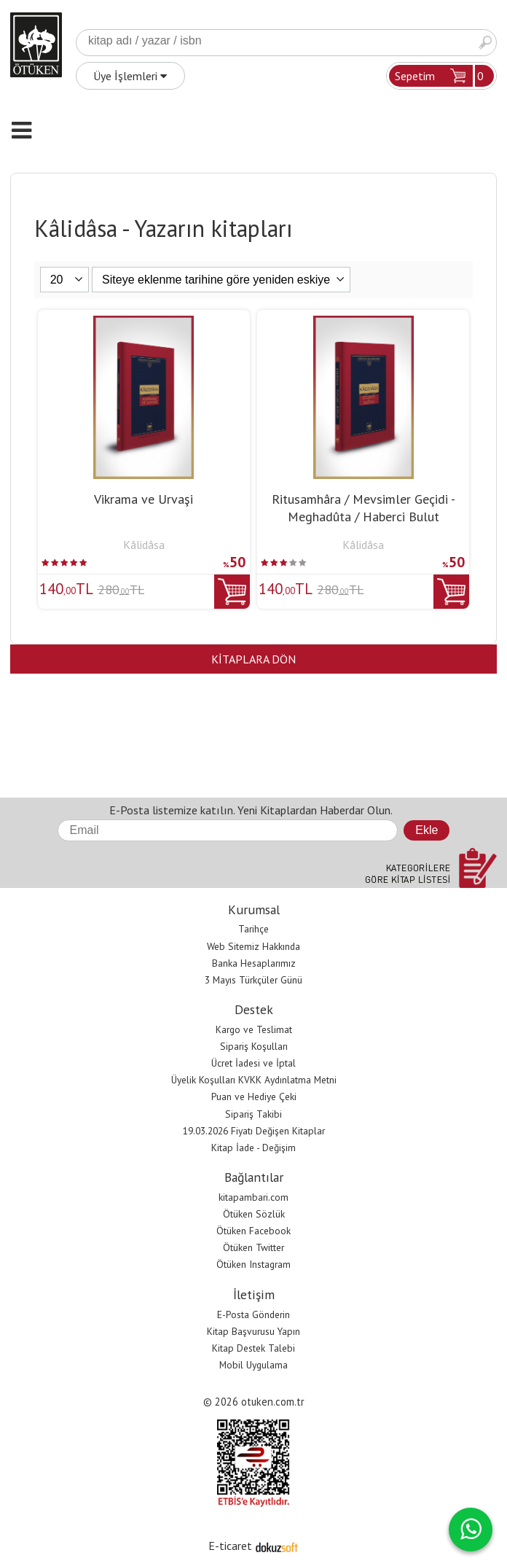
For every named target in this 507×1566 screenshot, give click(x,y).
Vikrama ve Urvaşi (143, 499)
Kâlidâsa (144, 544)
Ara (485, 42)
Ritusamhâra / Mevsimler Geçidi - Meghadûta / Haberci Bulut (363, 508)
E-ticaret (230, 1545)
